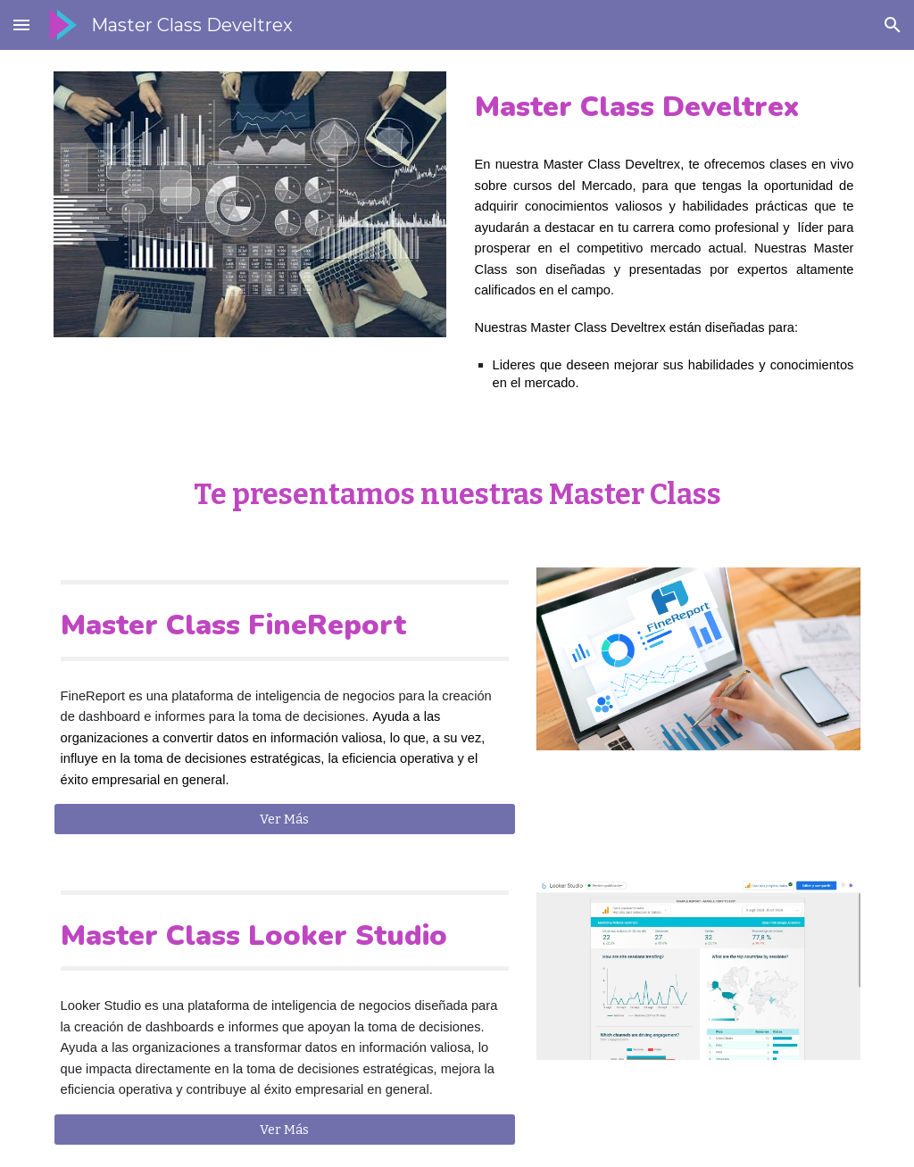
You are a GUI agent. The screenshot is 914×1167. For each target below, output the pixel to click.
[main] (664, 106)
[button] (21, 24)
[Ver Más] (284, 819)
